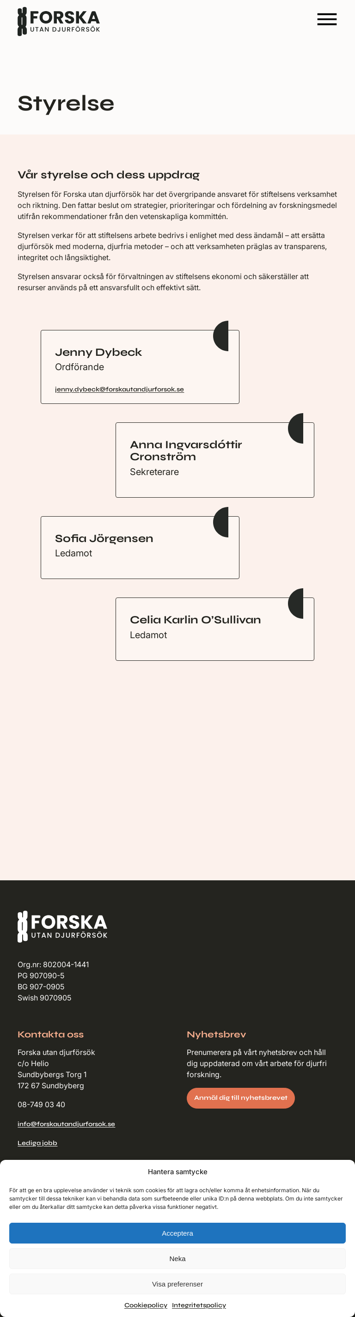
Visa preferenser (177, 1284)
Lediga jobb (37, 1143)
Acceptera (177, 1233)
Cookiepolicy (145, 1305)
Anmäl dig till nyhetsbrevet (241, 1098)
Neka (177, 1258)
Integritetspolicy (199, 1305)
